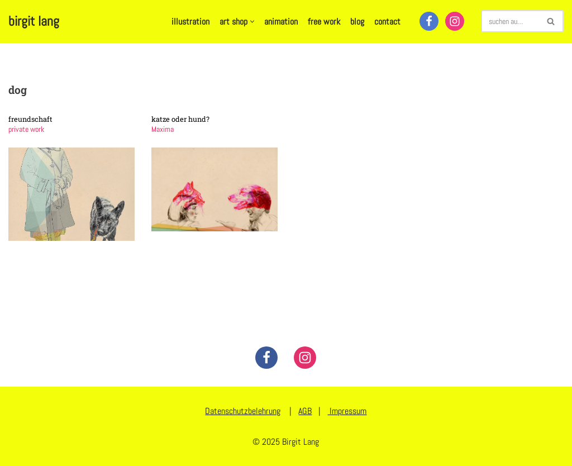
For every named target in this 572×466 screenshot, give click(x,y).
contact (387, 21)
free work (324, 21)
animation (281, 21)
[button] (252, 21)
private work (26, 129)
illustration (190, 21)
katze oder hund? (180, 119)
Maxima (162, 129)
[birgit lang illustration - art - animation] (33, 21)
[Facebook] (429, 21)
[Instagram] (454, 21)
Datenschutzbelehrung (242, 411)
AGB (305, 411)
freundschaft (30, 119)
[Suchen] (509, 21)
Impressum (346, 411)
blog (357, 21)
